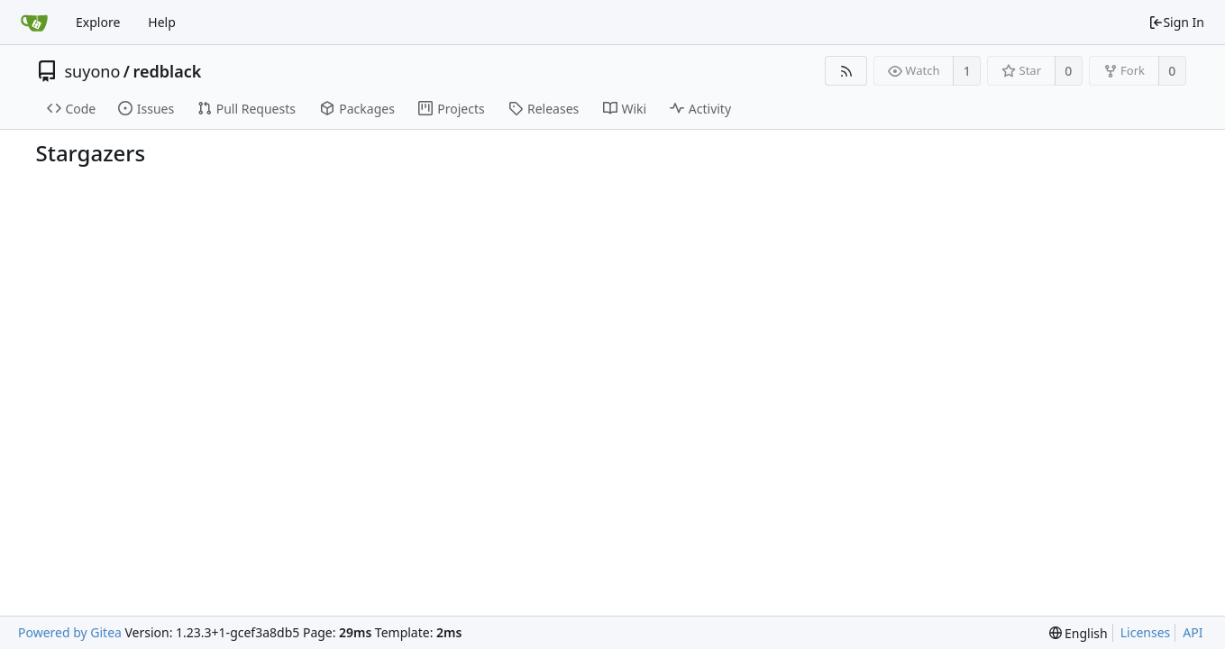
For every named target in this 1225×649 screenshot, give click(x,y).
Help (162, 22)
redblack (167, 71)
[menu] (1078, 633)
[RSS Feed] (846, 71)
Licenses (1145, 632)
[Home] (34, 22)
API (1192, 632)
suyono (93, 71)
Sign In (1176, 22)
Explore (98, 22)
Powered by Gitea (70, 632)
